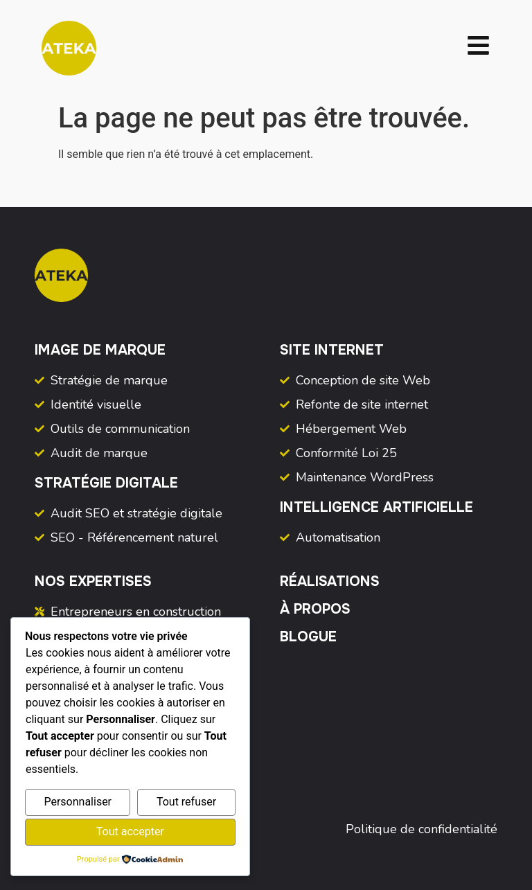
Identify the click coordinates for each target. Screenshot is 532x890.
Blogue (308, 637)
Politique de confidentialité (421, 829)
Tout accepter (130, 831)
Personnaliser (78, 801)
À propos (315, 609)
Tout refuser (186, 801)
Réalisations (330, 581)
